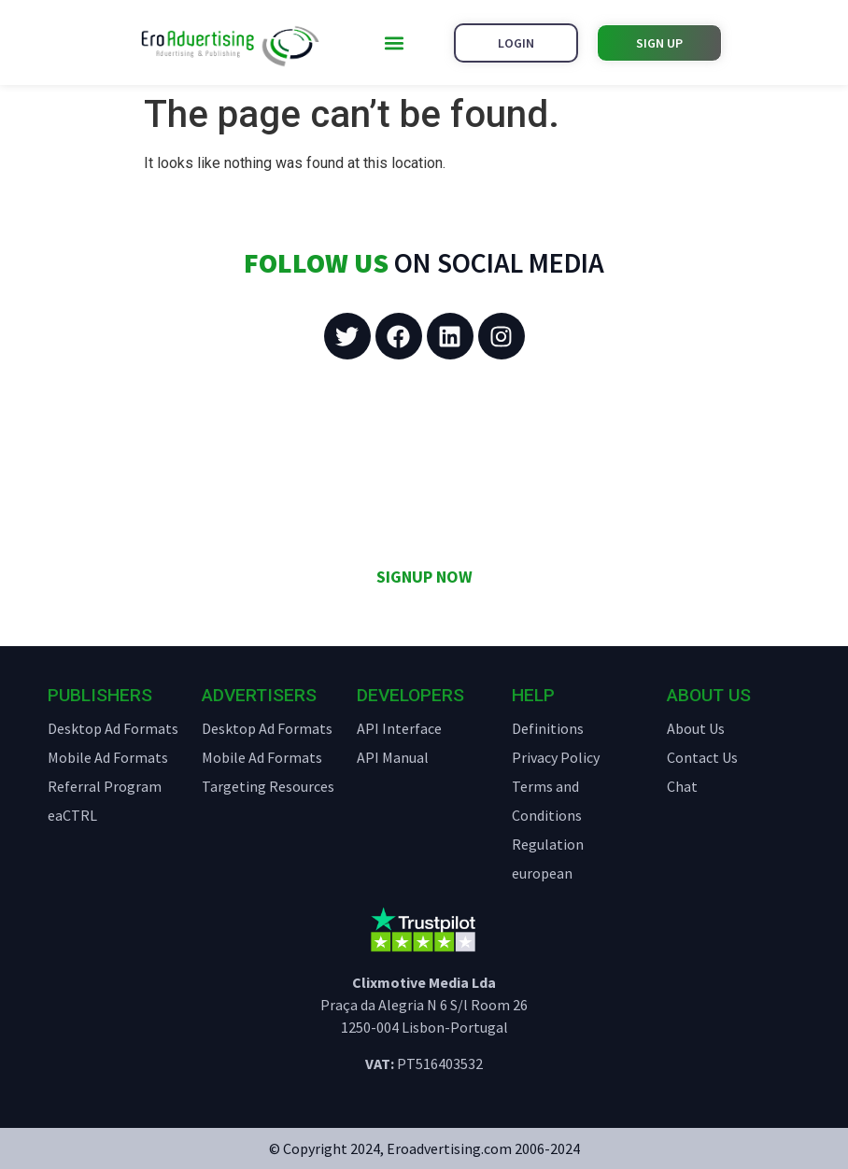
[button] (393, 42)
